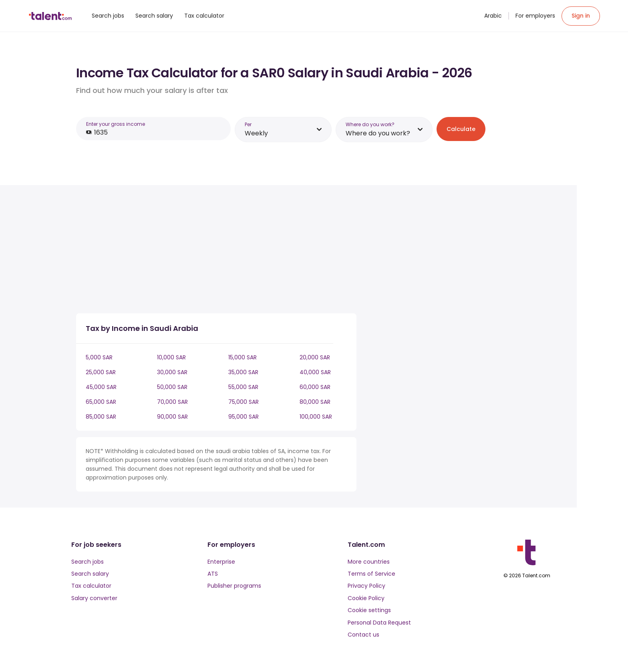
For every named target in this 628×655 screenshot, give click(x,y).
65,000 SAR (101, 402)
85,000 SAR (101, 417)
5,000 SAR (99, 357)
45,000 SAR (101, 387)
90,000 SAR (172, 417)
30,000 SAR (172, 372)
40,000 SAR (315, 372)
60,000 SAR (315, 387)
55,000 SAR (243, 387)
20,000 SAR (315, 357)
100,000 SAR (316, 417)
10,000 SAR (171, 357)
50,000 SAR (172, 387)
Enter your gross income (115, 124)
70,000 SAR (172, 402)
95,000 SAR (243, 417)
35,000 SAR (243, 372)
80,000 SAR (315, 402)
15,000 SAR (242, 357)
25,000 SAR (101, 372)
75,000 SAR (243, 402)
